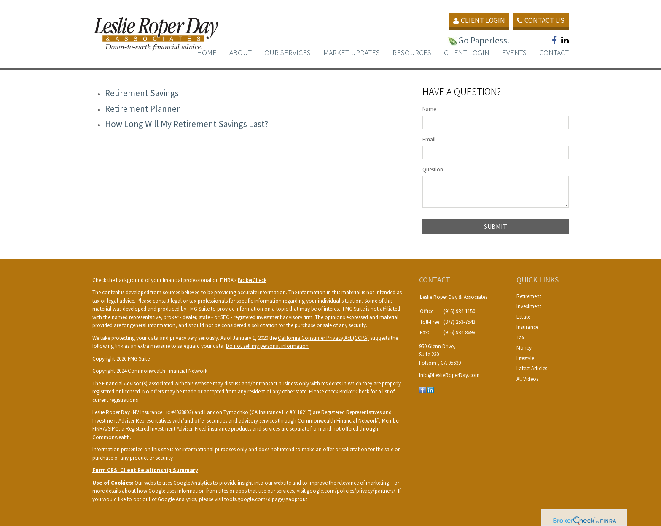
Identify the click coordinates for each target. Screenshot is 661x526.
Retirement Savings (142, 93)
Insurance (527, 327)
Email (428, 139)
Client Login (475, 20)
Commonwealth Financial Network (337, 420)
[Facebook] (422, 389)
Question (432, 169)
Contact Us (539, 20)
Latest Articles (531, 368)
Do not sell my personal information (267, 346)
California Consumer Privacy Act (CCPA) (323, 338)
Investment (528, 306)
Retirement (528, 296)
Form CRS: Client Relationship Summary (145, 470)
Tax (520, 337)
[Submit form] (495, 226)
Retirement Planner (142, 108)
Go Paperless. (477, 40)
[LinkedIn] (430, 389)
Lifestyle (525, 358)
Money (524, 347)
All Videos (527, 378)
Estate (523, 316)
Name (429, 109)
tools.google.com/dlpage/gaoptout (265, 499)
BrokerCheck (252, 280)
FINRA (99, 428)
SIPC (113, 428)
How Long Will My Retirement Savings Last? (186, 124)
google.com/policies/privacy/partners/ (350, 490)
